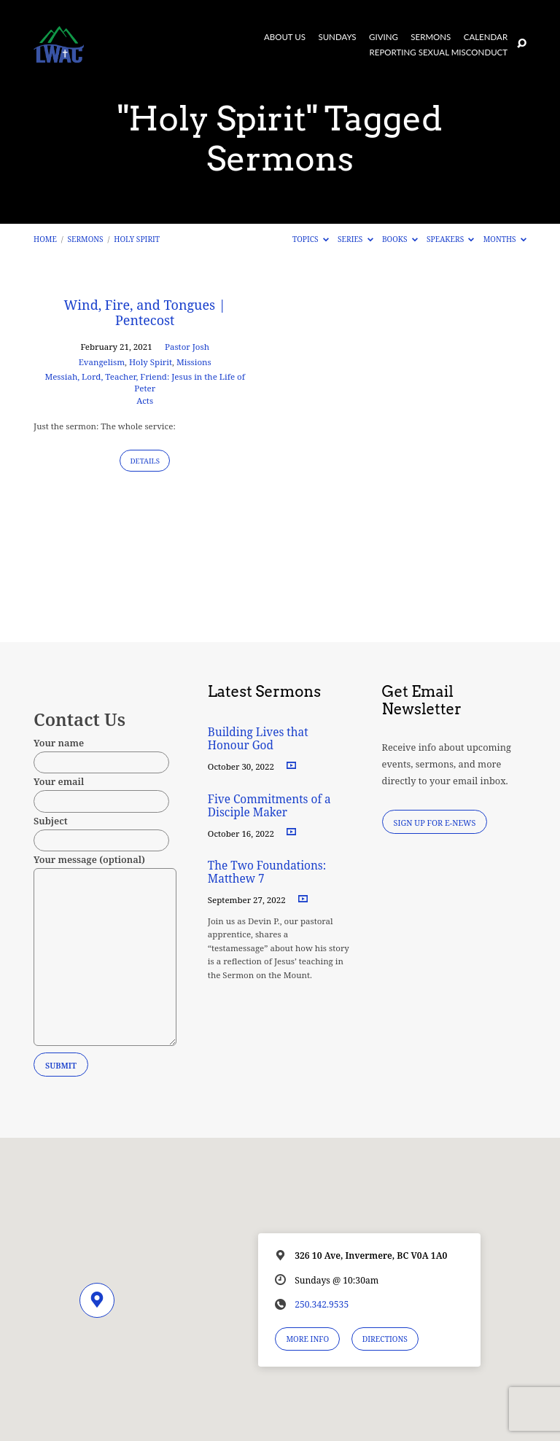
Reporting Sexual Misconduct (439, 52)
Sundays (337, 37)
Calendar (486, 37)
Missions (193, 361)
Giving (383, 37)
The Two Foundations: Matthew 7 (267, 872)
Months (504, 239)
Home (45, 239)
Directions (385, 1339)
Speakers (450, 239)
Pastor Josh (187, 346)
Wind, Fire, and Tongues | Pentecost (145, 312)
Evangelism (102, 361)
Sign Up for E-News (435, 822)
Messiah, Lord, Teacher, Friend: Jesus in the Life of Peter (144, 382)
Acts (144, 400)
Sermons (431, 37)
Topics (310, 239)
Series (355, 239)
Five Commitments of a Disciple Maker (269, 806)
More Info (307, 1339)
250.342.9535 (322, 1304)
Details (145, 461)
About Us (285, 37)
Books (400, 239)
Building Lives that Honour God (258, 739)
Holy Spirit (137, 239)
